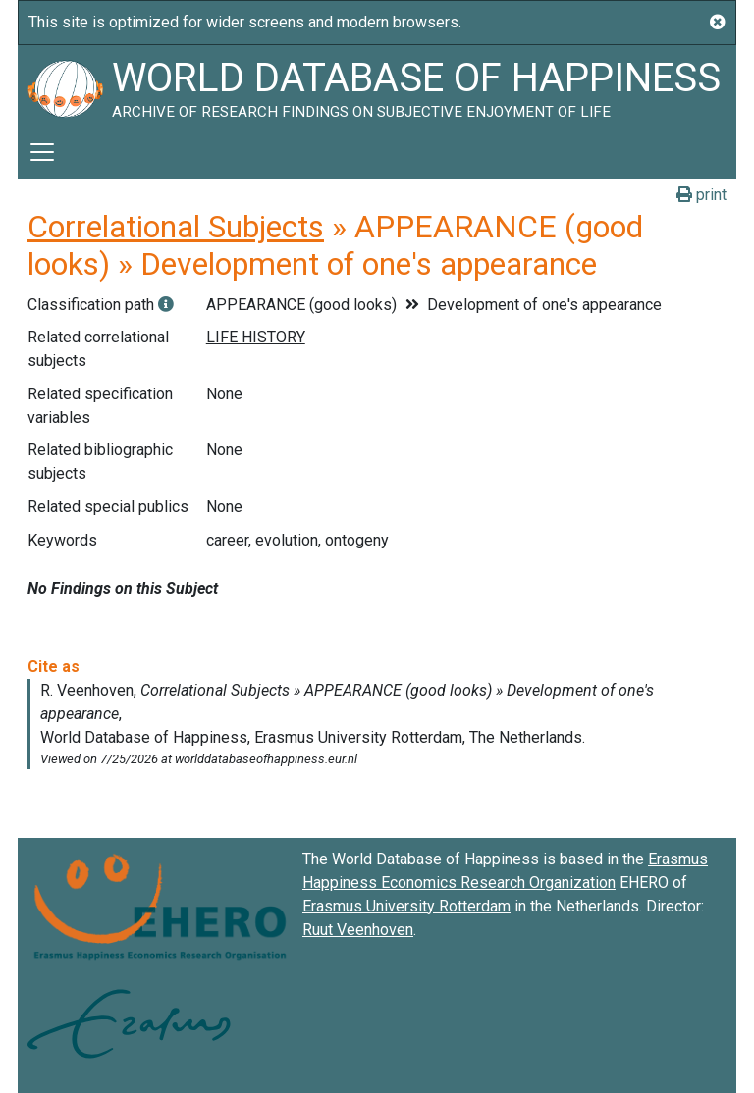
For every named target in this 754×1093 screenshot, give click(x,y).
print (701, 194)
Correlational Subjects (175, 226)
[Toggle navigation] (42, 152)
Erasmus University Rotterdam (406, 906)
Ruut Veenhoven (357, 929)
